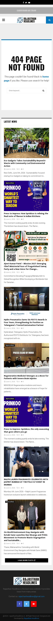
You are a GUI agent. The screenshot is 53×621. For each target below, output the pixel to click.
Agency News (10, 130)
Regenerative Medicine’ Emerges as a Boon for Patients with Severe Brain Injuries (26, 377)
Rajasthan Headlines (31, 618)
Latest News (10, 121)
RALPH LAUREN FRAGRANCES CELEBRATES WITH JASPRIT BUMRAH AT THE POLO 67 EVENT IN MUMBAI (26, 482)
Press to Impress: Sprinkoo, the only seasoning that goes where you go (26, 430)
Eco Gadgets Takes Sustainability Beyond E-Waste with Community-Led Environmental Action (25, 163)
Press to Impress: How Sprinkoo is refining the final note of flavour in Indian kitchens (26, 215)
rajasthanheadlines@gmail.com (31, 596)
